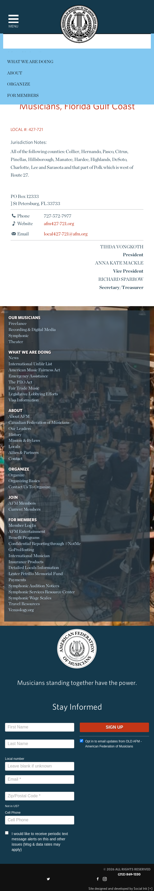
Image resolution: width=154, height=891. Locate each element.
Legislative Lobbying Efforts (33, 393)
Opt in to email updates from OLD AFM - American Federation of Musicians (111, 743)
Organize (18, 84)
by (117, 888)
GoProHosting (21, 549)
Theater (15, 341)
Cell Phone (13, 812)
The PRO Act (20, 382)
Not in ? (12, 806)
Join (13, 497)
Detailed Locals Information (33, 567)
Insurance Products (25, 561)
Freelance (17, 323)
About (14, 72)
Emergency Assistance (28, 375)
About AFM (19, 416)
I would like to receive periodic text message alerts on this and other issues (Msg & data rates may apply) (36, 841)
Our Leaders (19, 428)
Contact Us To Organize (29, 486)
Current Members (24, 509)
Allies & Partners (23, 452)
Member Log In (22, 525)
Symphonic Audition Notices (33, 585)
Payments (17, 579)
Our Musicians (24, 317)
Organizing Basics (24, 480)
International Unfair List (30, 363)
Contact (15, 458)
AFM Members (22, 503)
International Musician (29, 555)
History (15, 434)
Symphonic (18, 335)
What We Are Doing (30, 61)
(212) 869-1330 (129, 874)
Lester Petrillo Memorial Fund (35, 573)
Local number (14, 759)
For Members (23, 95)
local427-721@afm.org (65, 233)
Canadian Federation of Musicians (38, 422)
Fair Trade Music (23, 388)
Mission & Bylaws (24, 440)
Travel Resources (24, 603)
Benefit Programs (23, 537)
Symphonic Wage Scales (29, 597)
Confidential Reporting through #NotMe (44, 543)
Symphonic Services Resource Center (41, 591)
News (13, 357)
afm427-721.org (59, 223)
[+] (150, 888)
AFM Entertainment (26, 531)
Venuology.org (21, 609)
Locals (14, 446)
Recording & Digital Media (32, 329)
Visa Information (23, 399)
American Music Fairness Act (34, 369)
